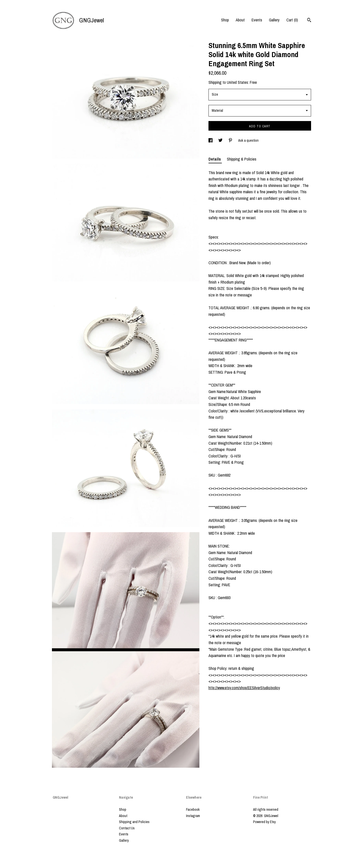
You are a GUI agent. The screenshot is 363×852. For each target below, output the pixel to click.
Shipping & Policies (241, 159)
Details (215, 159)
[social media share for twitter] (220, 140)
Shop (225, 20)
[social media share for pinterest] (230, 140)
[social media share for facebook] (210, 140)
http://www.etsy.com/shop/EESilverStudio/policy (244, 687)
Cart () (292, 20)
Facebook (193, 809)
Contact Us (127, 828)
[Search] (309, 20)
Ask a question (248, 140)
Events (257, 20)
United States (237, 82)
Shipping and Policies (134, 822)
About (240, 20)
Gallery (274, 20)
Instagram (193, 816)
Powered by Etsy (264, 822)
